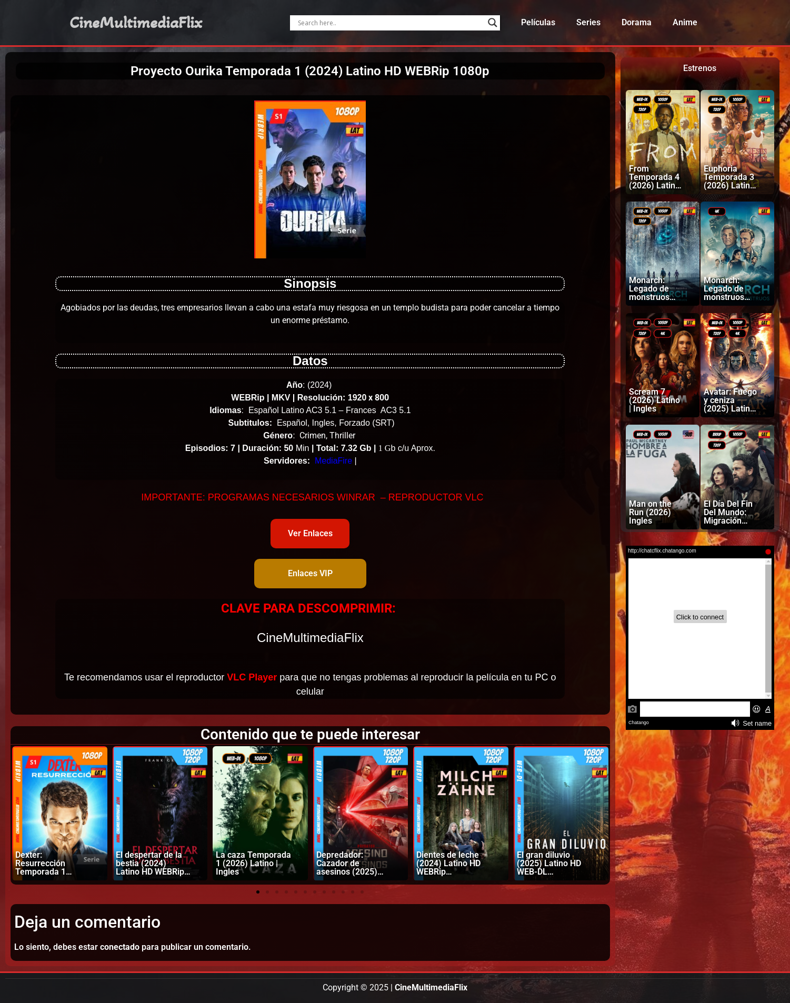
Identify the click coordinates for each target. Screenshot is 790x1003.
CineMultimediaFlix (135, 23)
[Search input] (390, 22)
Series (588, 22)
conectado (119, 947)
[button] (257, 892)
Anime (685, 22)
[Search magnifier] (492, 22)
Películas (538, 22)
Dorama (637, 22)
